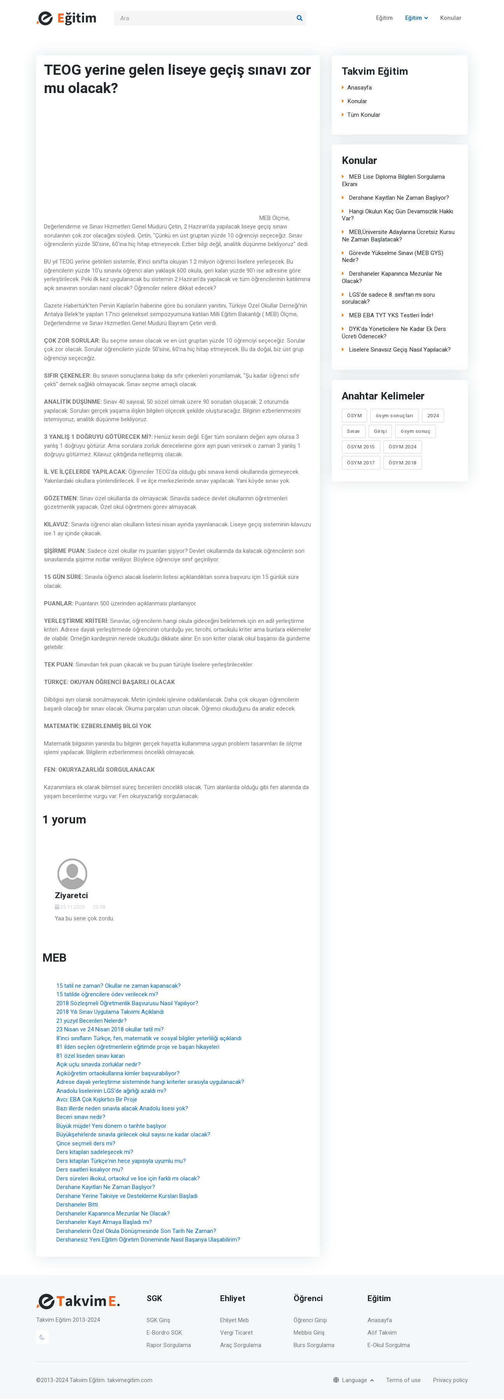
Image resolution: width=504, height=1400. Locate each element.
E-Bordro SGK (164, 1333)
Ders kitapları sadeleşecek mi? (94, 1152)
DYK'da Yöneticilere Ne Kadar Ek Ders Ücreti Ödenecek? (394, 334)
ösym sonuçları (394, 416)
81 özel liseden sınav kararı (90, 1056)
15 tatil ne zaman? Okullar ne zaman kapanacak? (118, 986)
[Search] (210, 18)
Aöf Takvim (382, 1333)
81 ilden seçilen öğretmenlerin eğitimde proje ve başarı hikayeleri (137, 1047)
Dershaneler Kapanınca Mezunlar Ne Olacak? (113, 1214)
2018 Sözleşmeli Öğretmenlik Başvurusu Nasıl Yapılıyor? (127, 1004)
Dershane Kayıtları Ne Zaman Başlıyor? (105, 1187)
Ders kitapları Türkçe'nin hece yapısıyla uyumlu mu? (121, 1161)
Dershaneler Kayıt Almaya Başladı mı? (104, 1222)
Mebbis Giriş (309, 1333)
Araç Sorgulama (240, 1345)
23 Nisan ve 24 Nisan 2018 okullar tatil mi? (110, 1030)
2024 (433, 416)
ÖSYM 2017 (361, 463)
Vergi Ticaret (236, 1333)
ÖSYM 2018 (402, 463)
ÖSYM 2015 (361, 448)
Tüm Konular (361, 116)
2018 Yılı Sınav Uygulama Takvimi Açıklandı (110, 1012)
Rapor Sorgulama (169, 1345)
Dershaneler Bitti (77, 1205)
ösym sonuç (415, 432)
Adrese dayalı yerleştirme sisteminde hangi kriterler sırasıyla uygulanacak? (150, 1082)
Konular (451, 18)
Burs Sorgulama (314, 1345)
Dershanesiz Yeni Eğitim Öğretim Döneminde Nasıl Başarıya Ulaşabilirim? (148, 1240)
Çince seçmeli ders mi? (86, 1144)
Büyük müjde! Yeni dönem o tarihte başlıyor (111, 1126)
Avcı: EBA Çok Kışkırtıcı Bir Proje (96, 1100)
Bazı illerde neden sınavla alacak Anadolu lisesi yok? (122, 1109)
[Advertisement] (151, 162)
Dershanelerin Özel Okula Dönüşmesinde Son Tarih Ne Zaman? (136, 1231)
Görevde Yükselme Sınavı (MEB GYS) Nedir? (392, 258)
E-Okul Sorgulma (389, 1345)
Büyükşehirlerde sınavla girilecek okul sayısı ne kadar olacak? (133, 1135)
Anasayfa (357, 88)
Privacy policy (450, 1380)
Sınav (353, 432)
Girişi (380, 432)
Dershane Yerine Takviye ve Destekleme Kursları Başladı (127, 1196)
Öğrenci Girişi (310, 1320)
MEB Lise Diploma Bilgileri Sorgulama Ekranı (393, 181)
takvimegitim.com (129, 1381)
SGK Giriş (158, 1320)
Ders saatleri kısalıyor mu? (89, 1170)
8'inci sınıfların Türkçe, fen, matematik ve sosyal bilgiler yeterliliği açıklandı (149, 1039)
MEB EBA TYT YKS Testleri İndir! (387, 316)
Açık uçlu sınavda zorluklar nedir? (98, 1065)
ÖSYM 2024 (402, 448)
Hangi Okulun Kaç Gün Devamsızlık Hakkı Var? (397, 216)
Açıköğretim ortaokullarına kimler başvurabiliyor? (118, 1074)
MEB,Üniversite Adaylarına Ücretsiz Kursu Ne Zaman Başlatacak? (398, 237)
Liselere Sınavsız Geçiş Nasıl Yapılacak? (396, 351)
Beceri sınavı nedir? (80, 1117)
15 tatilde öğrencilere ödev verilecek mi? (107, 995)
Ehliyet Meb (234, 1320)
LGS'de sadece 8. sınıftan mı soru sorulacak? (388, 299)
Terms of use (403, 1380)
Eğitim (384, 18)
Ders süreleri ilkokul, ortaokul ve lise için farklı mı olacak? (128, 1179)
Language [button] (351, 1380)
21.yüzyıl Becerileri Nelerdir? (91, 1021)
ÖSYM (354, 416)
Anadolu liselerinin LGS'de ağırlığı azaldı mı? (111, 1091)
